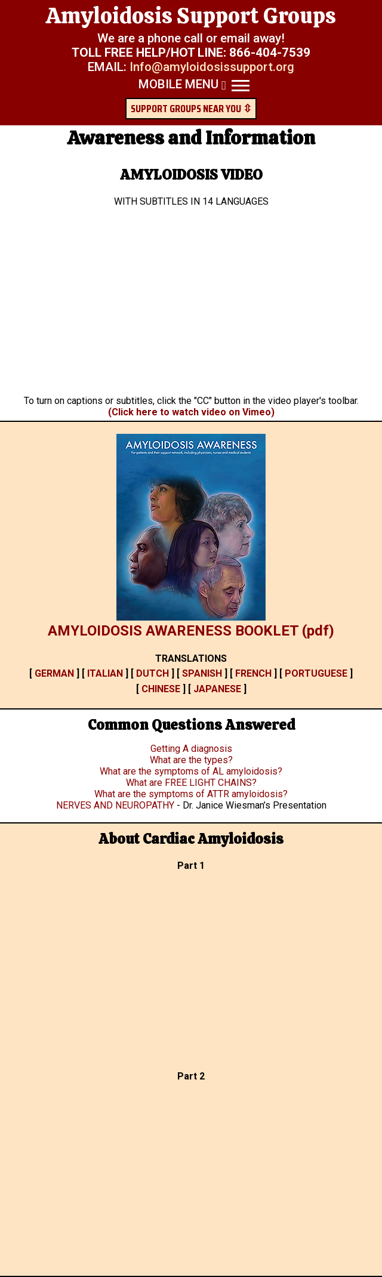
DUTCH (152, 673)
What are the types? (191, 760)
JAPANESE (217, 689)
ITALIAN (105, 673)
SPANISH (202, 673)
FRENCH (253, 673)
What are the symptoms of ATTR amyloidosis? (191, 794)
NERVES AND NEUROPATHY (116, 805)
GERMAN (54, 673)
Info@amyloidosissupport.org (212, 67)
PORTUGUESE (316, 673)
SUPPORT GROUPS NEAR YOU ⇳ (191, 108)
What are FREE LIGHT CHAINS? (191, 782)
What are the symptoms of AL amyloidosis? (191, 771)
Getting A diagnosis (191, 748)
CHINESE (160, 689)
